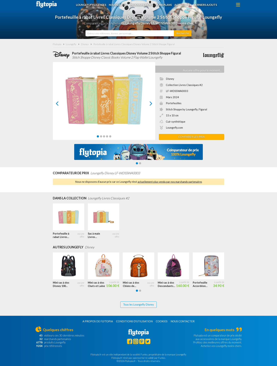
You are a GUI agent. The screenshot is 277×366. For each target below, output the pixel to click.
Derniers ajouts (205, 4)
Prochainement (141, 4)
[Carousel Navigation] (104, 103)
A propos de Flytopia (97, 321)
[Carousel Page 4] (107, 136)
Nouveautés (118, 4)
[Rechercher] (182, 33)
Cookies (161, 321)
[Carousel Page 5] (110, 136)
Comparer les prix (191, 136)
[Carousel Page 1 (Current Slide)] (98, 136)
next (147, 104)
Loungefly (83, 4)
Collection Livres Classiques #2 (184, 85)
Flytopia (46, 4)
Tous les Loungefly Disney (138, 304)
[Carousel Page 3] (104, 136)
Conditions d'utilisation (134, 321)
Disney (85, 44)
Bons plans (164, 4)
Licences (100, 4)
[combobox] (130, 33)
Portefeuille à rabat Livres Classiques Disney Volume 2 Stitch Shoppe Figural (134, 44)
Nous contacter (183, 321)
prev (61, 104)
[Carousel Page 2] (101, 136)
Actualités (182, 4)
